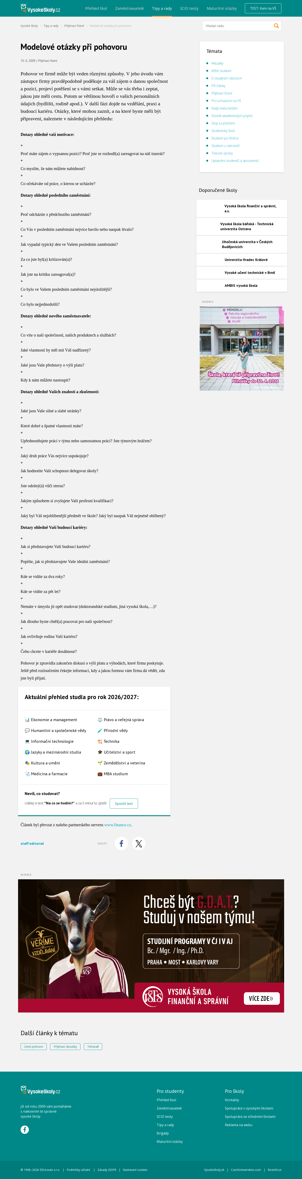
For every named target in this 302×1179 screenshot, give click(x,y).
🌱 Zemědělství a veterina (121, 763)
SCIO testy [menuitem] (189, 8)
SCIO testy (165, 1116)
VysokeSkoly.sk (214, 1170)
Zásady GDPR (106, 1170)
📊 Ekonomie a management (51, 719)
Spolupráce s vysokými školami (249, 1108)
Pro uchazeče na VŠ (226, 100)
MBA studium (221, 70)
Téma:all (93, 1047)
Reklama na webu (238, 1125)
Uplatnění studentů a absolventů (235, 160)
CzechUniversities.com (246, 1170)
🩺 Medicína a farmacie (46, 773)
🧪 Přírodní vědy (112, 730)
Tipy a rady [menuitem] (162, 8)
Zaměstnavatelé (169, 1108)
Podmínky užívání (79, 1170)
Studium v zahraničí (225, 145)
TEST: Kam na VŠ (263, 8)
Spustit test (124, 803)
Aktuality (217, 63)
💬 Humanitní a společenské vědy (55, 730)
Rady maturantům (224, 108)
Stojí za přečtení (223, 123)
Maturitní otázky (170, 1141)
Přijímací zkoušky (65, 1047)
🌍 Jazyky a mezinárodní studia (53, 752)
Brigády (163, 1133)
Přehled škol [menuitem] (96, 8)
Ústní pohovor (33, 1047)
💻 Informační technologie (49, 741)
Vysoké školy (29, 26)
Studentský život (223, 130)
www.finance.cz (117, 824)
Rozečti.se (274, 1170)
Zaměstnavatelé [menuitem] (129, 8)
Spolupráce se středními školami (250, 1116)
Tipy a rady (51, 26)
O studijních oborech (226, 78)
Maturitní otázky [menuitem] (222, 8)
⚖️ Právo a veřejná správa (120, 719)
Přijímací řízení (74, 26)
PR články (218, 85)
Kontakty (232, 1100)
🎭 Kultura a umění (42, 763)
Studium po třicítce (225, 138)
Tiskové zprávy (222, 153)
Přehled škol (166, 1100)
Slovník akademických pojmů (232, 115)
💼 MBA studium (112, 773)
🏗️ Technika (108, 741)
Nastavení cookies (135, 1170)
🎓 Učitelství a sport (116, 752)
